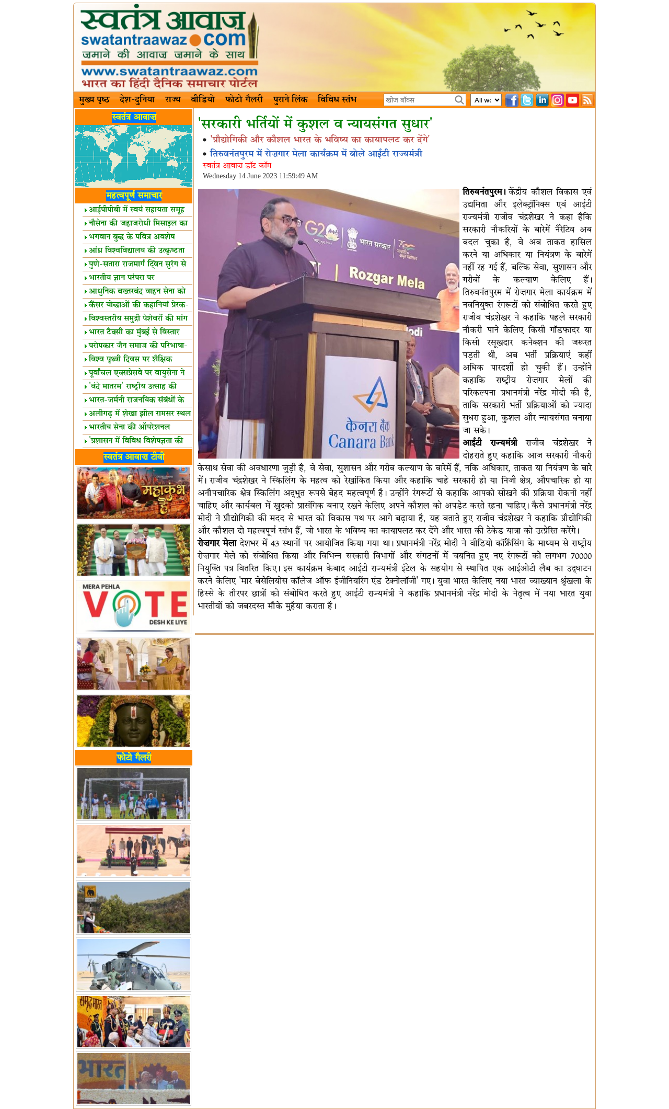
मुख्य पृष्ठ (94, 100)
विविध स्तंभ (337, 100)
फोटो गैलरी (244, 100)
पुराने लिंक (290, 100)
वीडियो (203, 100)
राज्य (172, 100)
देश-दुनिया (137, 100)
